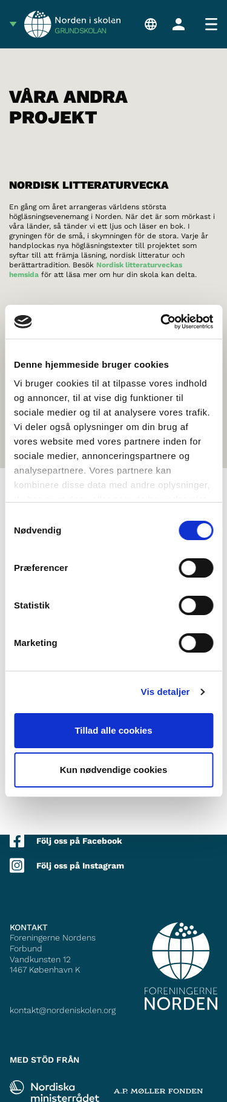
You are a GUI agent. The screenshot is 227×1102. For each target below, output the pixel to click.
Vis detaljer (165, 691)
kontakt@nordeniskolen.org (63, 1010)
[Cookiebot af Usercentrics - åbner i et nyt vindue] (161, 322)
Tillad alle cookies (113, 730)
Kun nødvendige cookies (114, 770)
